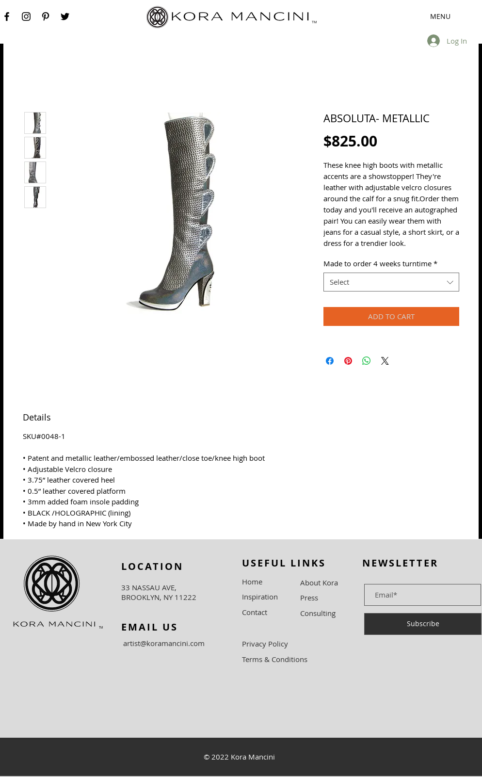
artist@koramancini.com (164, 643)
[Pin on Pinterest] (348, 361)
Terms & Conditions (274, 659)
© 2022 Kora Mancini (239, 756)
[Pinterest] (45, 16)
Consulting (318, 613)
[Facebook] (7, 16)
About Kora (319, 582)
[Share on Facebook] (330, 361)
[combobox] (391, 282)
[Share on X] (385, 361)
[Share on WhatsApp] (366, 361)
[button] (425, 16)
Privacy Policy (265, 643)
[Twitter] (65, 16)
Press (309, 597)
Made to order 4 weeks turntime (380, 263)
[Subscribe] (423, 624)
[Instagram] (26, 16)
